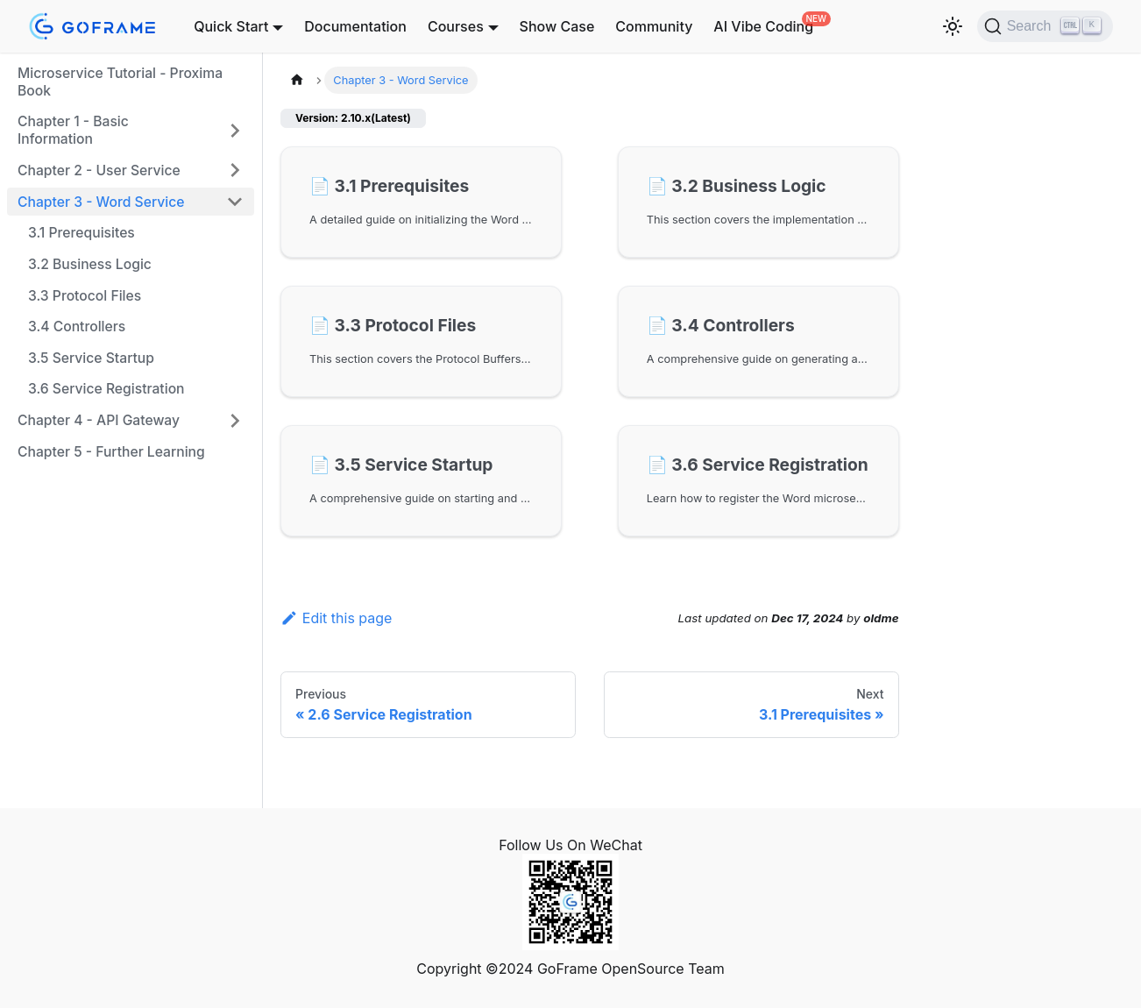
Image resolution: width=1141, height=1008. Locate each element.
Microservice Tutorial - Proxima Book (120, 82)
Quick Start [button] (231, 26)
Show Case (557, 26)
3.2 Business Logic (90, 264)
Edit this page (336, 618)
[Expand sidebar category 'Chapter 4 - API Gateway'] (235, 421)
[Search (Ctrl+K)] (1045, 26)
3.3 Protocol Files (84, 295)
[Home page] (297, 80)
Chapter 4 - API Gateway (99, 420)
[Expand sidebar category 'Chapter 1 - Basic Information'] (235, 130)
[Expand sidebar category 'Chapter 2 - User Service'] (235, 170)
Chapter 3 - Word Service (101, 202)
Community (653, 26)
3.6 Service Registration (106, 388)
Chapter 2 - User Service (99, 170)
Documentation (355, 26)
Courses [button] (456, 26)
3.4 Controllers (76, 326)
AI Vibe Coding (763, 26)
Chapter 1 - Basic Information (73, 130)
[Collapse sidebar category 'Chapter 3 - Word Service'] (235, 202)
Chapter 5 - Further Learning (111, 452)
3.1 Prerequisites (81, 232)
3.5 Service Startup (91, 358)
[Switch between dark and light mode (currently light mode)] (953, 26)
